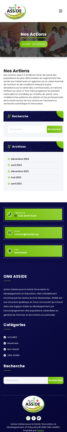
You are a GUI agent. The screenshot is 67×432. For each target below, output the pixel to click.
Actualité (12, 337)
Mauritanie (12, 343)
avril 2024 (16, 165)
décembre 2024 (20, 159)
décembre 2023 (20, 171)
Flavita (40, 430)
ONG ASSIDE (13, 355)
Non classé (13, 349)
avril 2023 (16, 183)
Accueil (26, 44)
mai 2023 (16, 177)
